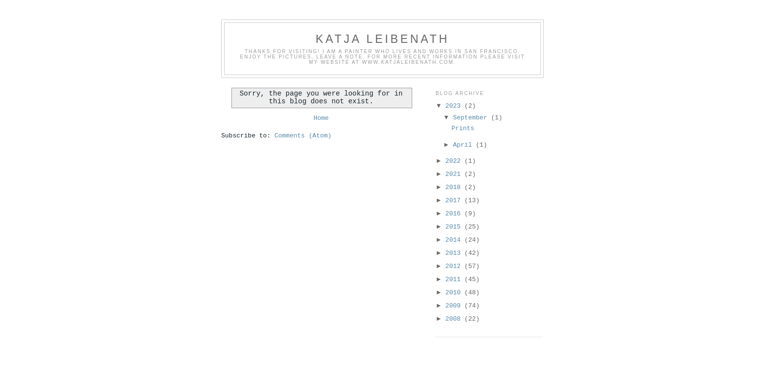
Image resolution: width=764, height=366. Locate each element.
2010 (454, 292)
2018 (454, 187)
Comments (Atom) (302, 135)
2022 (454, 161)
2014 (454, 240)
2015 (454, 227)
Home (320, 118)
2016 (454, 213)
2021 (454, 174)
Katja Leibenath (383, 39)
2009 (454, 305)
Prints (462, 128)
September (472, 117)
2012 (454, 266)
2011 (454, 279)
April (464, 145)
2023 (454, 106)
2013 (454, 253)
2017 (454, 200)
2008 (454, 319)
